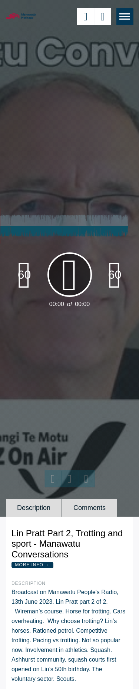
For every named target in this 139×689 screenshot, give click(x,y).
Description (33, 507)
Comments (89, 507)
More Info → (32, 564)
